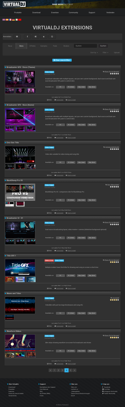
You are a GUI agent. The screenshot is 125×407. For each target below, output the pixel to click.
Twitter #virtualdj (108, 393)
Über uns (74, 387)
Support (92, 13)
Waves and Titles (14, 293)
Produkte (17, 13)
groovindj (116, 298)
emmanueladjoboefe (112, 147)
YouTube (106, 389)
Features (11, 391)
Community (73, 13)
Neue (10, 46)
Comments (59, 100)
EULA (73, 396)
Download (36, 13)
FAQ (41, 391)
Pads (55, 46)
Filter (105, 53)
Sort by (94, 53)
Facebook (106, 387)
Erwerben (55, 13)
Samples (43, 46)
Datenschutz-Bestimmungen (80, 393)
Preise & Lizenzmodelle (16, 393)
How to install (71, 100)
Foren (41, 396)
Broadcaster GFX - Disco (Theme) (21, 67)
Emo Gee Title (13, 143)
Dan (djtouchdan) (113, 185)
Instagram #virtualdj (109, 391)
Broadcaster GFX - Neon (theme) (20, 105)
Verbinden (110, 13)
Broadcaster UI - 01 (15, 218)
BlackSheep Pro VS (15, 180)
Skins (21, 46)
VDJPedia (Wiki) (45, 393)
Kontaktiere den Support (47, 387)
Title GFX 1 (11, 256)
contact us (74, 389)
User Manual (44, 389)
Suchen (103, 46)
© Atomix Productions (62, 405)
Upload (117, 53)
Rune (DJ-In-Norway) (112, 71)
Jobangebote (75, 391)
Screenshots (13, 396)
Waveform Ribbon (14, 331)
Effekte (33, 46)
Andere (66, 46)
